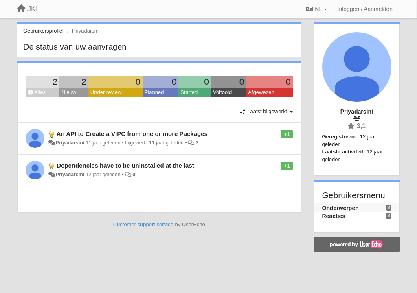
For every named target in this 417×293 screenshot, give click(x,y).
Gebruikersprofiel (43, 31)
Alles (37, 92)
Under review (106, 92)
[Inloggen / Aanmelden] (365, 9)
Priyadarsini (69, 143)
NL (316, 9)
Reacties (334, 216)
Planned (154, 92)
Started (189, 92)
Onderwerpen (340, 208)
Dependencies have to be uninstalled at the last (125, 165)
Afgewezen (261, 92)
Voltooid (222, 92)
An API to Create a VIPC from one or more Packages (132, 133)
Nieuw (68, 92)
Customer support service (143, 224)
